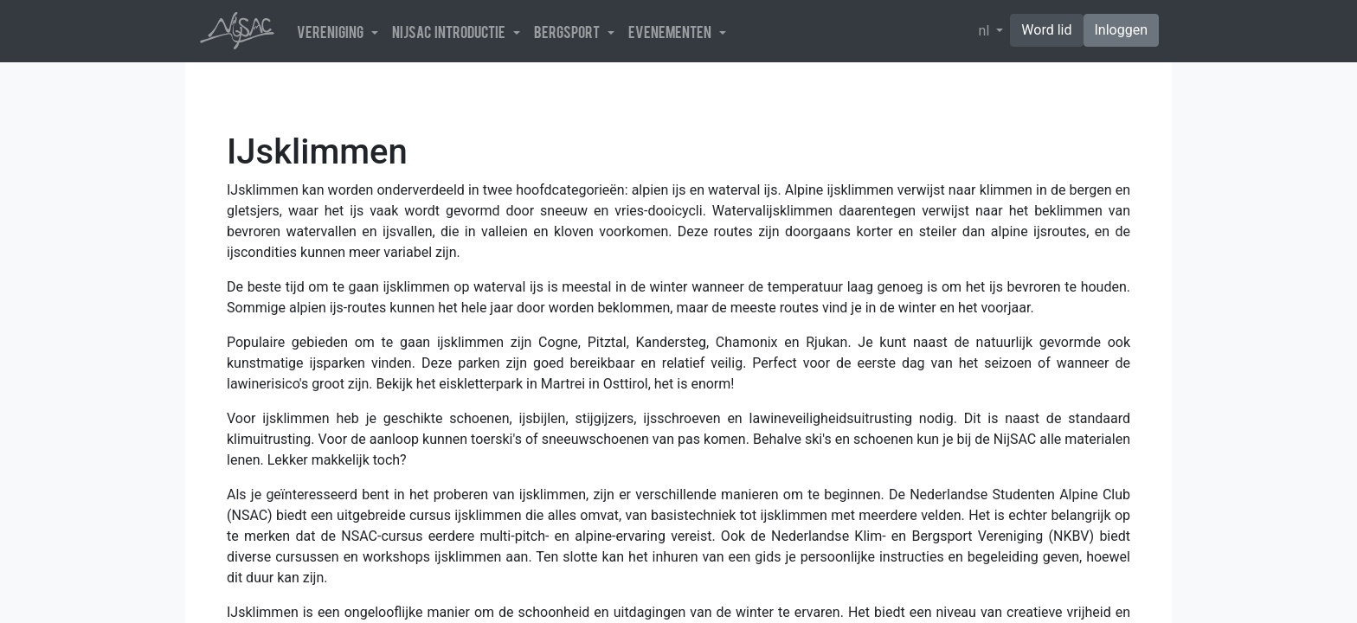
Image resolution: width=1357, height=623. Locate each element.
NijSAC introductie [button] (451, 31)
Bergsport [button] (569, 31)
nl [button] (986, 30)
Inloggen (1121, 30)
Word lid (1046, 30)
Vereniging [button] (332, 31)
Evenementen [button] (672, 31)
